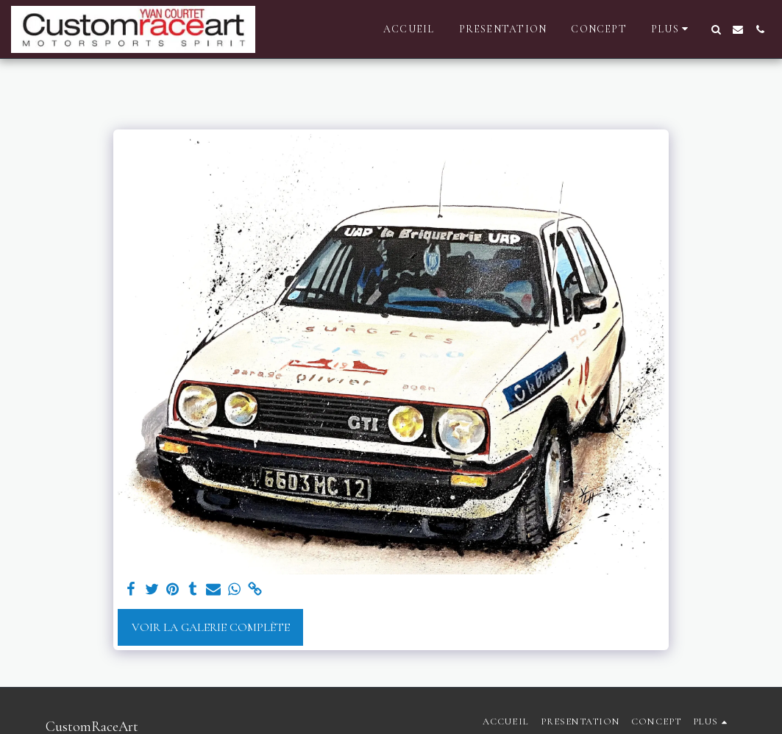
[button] (715, 29)
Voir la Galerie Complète (211, 627)
